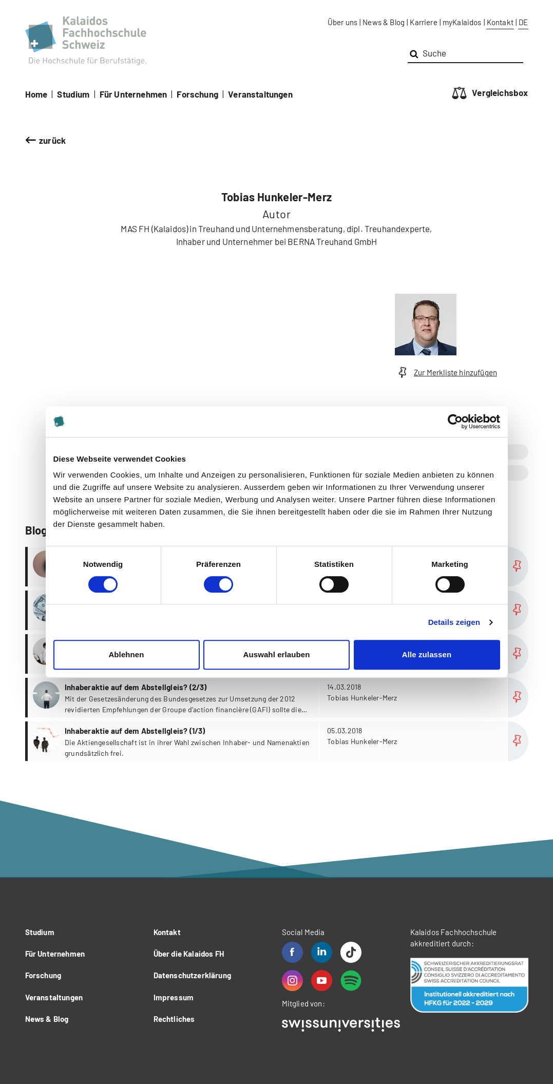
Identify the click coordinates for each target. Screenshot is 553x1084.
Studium (73, 94)
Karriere (423, 22)
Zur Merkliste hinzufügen (446, 372)
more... (278, 697)
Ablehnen (126, 654)
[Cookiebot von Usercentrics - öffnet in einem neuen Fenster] (455, 421)
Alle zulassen (426, 654)
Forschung (197, 94)
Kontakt (500, 22)
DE (523, 22)
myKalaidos (462, 22)
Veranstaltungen (260, 94)
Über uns (342, 22)
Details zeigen (454, 622)
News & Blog (384, 22)
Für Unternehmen (133, 94)
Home (36, 94)
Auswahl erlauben (276, 654)
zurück (52, 140)
